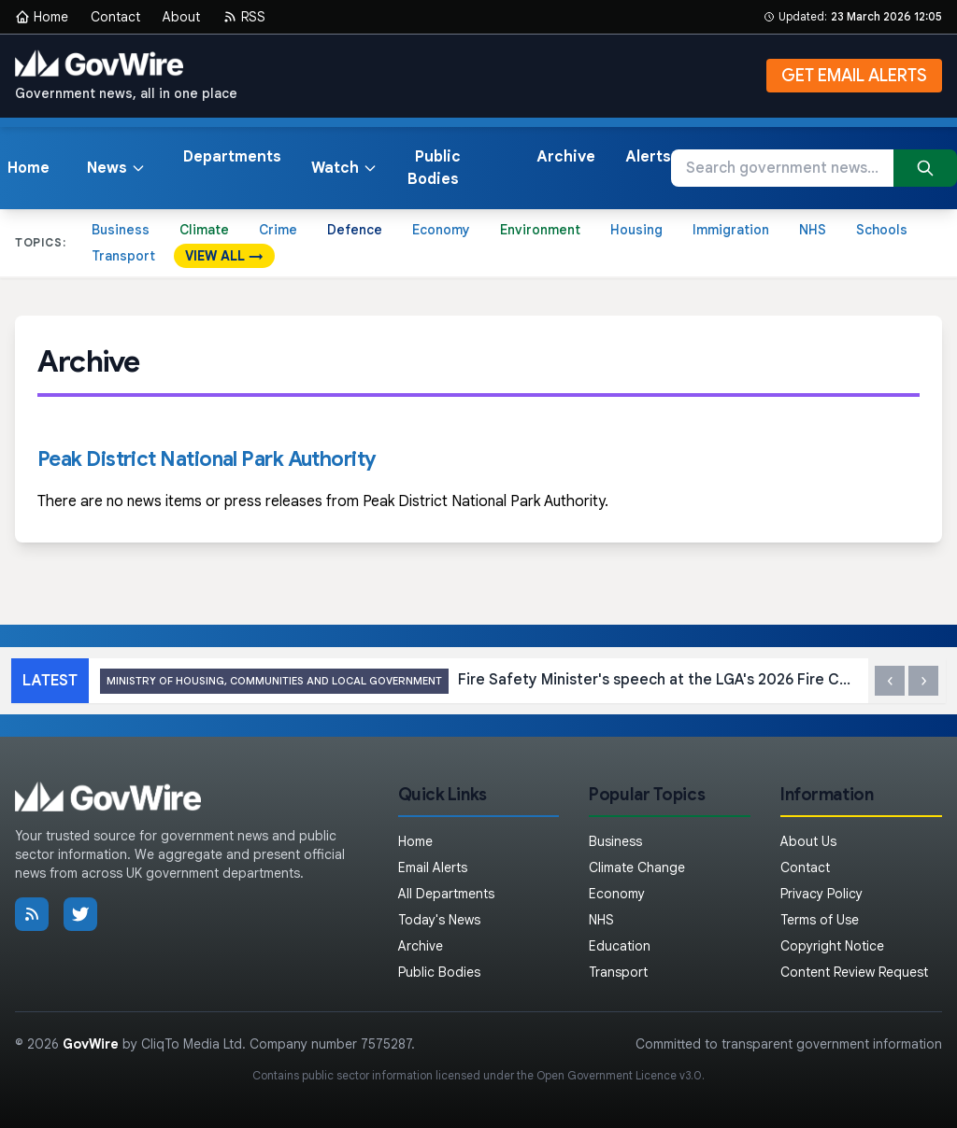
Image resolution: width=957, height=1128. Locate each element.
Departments (232, 157)
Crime (278, 229)
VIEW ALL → (224, 255)
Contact (115, 16)
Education (619, 946)
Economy (441, 229)
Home (41, 16)
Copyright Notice (832, 946)
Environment (540, 229)
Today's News (439, 919)
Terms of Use (819, 919)
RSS (243, 16)
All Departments (446, 893)
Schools (881, 229)
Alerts (648, 157)
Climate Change (637, 867)
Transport (123, 255)
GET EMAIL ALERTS (854, 75)
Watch (344, 168)
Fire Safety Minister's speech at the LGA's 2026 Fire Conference (478, 681)
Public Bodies (434, 168)
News (116, 168)
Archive (565, 157)
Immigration (731, 229)
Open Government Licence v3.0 (619, 1075)
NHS (812, 229)
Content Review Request (854, 972)
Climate (204, 229)
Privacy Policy (821, 893)
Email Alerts (432, 867)
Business (121, 229)
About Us (808, 841)
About (181, 16)
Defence (354, 229)
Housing (636, 229)
